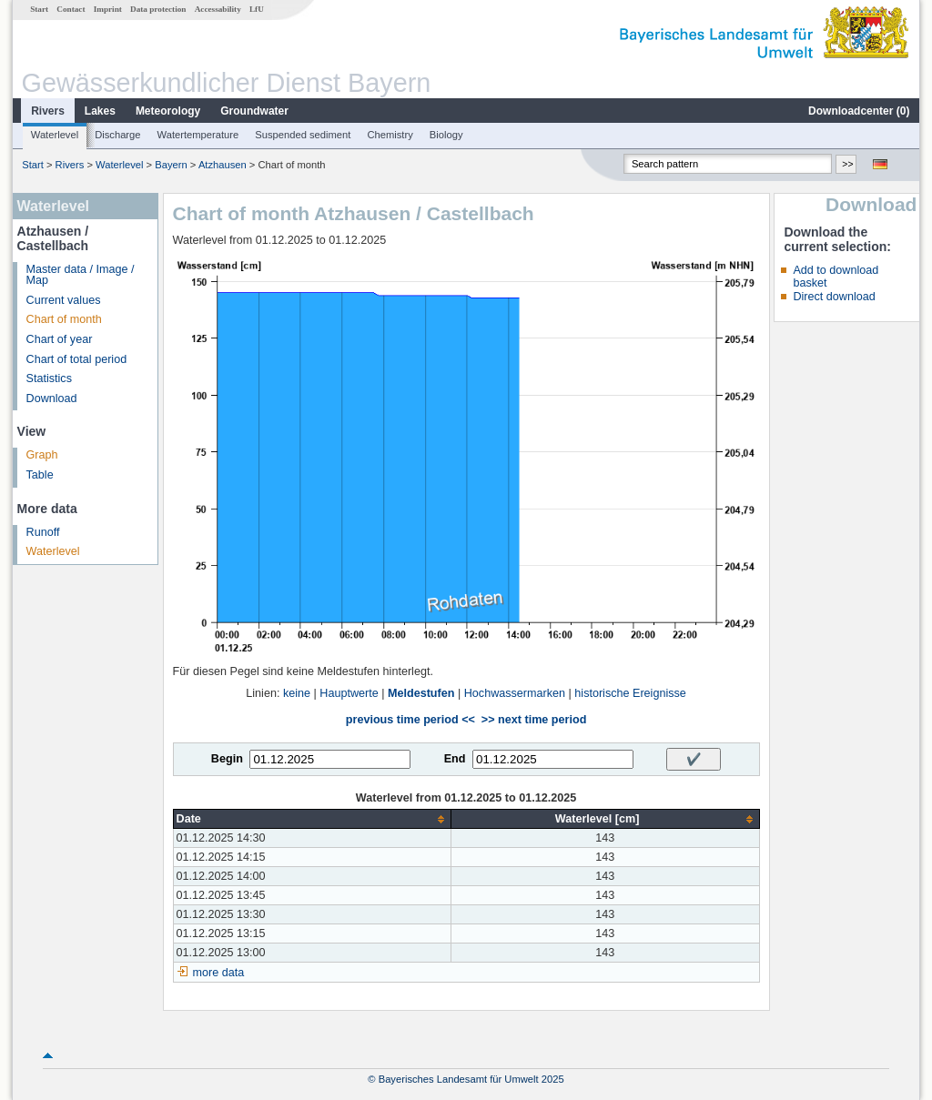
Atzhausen (222, 164)
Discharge (117, 134)
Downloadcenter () (858, 111)
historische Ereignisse (630, 693)
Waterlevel (54, 134)
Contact (70, 9)
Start (39, 9)
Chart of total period (76, 359)
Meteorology (168, 111)
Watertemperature (198, 134)
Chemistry (389, 134)
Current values (63, 300)
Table (40, 475)
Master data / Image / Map (80, 275)
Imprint (108, 9)
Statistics (49, 378)
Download (51, 398)
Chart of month (64, 319)
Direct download (834, 296)
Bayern (171, 164)
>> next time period (533, 719)
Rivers (48, 111)
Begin (227, 758)
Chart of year (59, 339)
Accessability (218, 9)
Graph (42, 455)
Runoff (43, 532)
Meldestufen (421, 693)
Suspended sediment (302, 134)
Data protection (158, 9)
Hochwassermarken (514, 693)
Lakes (100, 111)
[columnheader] (312, 819)
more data (219, 972)
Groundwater (254, 111)
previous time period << (410, 719)
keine (296, 693)
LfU (256, 9)
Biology (446, 134)
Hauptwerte (348, 693)
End (455, 758)
